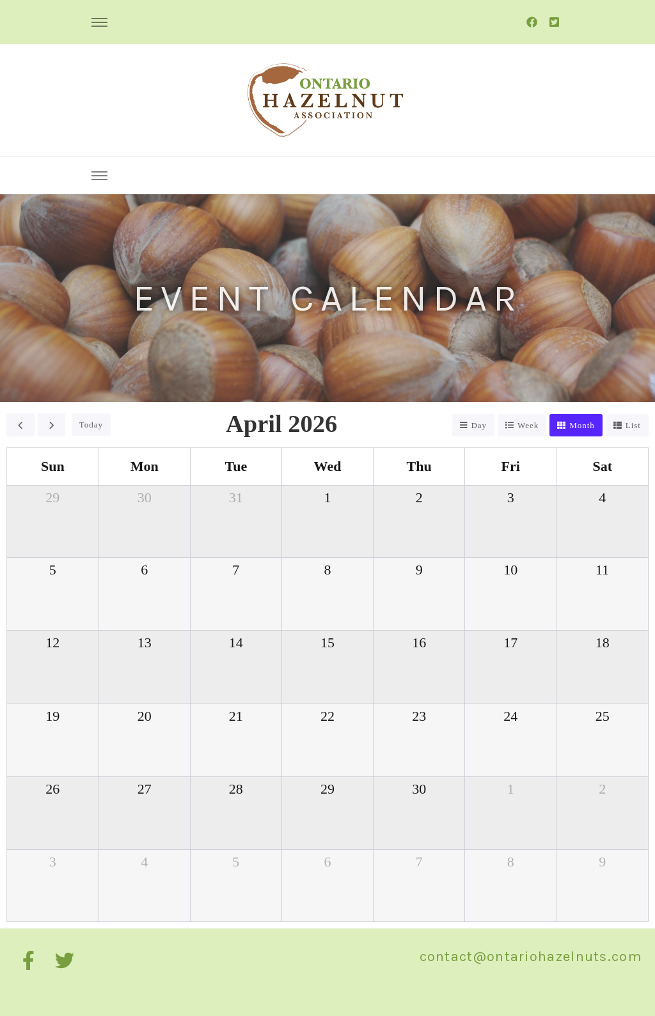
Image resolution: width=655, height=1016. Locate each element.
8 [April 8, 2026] (327, 570)
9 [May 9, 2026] (602, 862)
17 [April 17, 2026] (510, 642)
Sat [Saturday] (602, 466)
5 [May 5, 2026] (235, 862)
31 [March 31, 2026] (236, 497)
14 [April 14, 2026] (236, 642)
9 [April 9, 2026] (419, 570)
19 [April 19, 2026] (52, 716)
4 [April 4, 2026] (602, 497)
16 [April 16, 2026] (419, 642)
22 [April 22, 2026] (327, 716)
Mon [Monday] (144, 466)
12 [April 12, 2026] (52, 642)
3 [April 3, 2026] (510, 497)
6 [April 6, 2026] (144, 570)
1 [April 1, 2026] (327, 497)
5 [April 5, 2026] (52, 570)
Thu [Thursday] (419, 466)
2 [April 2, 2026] (419, 497)
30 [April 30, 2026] (419, 789)
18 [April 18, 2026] (603, 642)
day (479, 425)
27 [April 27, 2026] (145, 789)
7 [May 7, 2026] (419, 862)
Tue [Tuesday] (236, 466)
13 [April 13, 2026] (145, 642)
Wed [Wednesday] (328, 466)
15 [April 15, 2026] (327, 642)
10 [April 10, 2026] (510, 570)
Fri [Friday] (510, 466)
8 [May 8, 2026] (510, 862)
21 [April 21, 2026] (236, 716)
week (528, 425)
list (633, 425)
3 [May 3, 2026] (52, 862)
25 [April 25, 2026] (603, 716)
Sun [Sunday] (53, 466)
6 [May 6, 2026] (327, 862)
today (91, 424)
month (582, 425)
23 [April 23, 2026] (419, 716)
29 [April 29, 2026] (327, 789)
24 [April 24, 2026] (510, 716)
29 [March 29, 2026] (52, 497)
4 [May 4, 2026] (144, 862)
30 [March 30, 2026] (145, 497)
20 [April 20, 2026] (145, 716)
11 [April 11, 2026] (602, 570)
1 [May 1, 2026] (510, 789)
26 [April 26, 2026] (52, 789)
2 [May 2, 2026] (602, 789)
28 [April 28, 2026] (236, 789)
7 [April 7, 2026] (235, 570)
